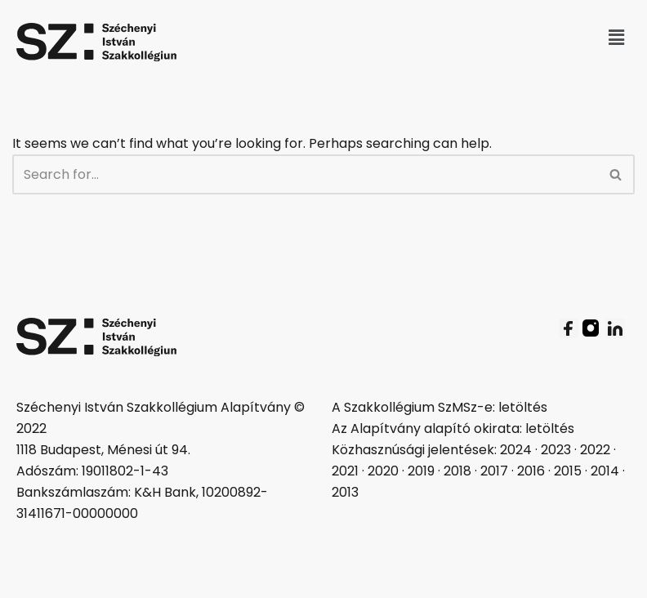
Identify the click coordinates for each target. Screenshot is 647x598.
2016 (531, 471)
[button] (617, 37)
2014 (605, 471)
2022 (595, 449)
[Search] (305, 174)
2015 (568, 471)
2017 (494, 471)
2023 (556, 449)
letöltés (522, 407)
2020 (383, 471)
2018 (457, 471)
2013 (345, 492)
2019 (421, 471)
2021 (345, 471)
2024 (516, 449)
